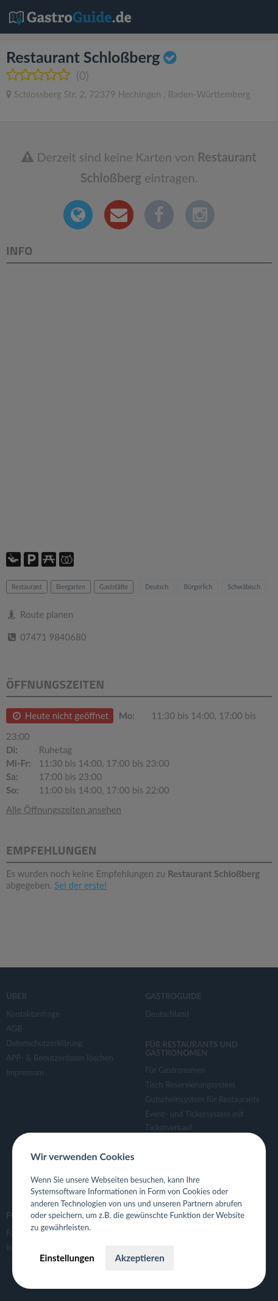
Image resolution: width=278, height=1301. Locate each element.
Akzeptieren (139, 1257)
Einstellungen (67, 1257)
